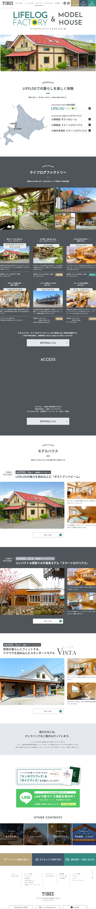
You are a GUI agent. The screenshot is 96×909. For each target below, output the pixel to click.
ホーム (14, 874)
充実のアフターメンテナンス (32, 884)
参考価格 (27, 878)
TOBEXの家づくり (30, 880)
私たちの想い (19, 3)
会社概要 (62, 878)
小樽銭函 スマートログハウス (66, 125)
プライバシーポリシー (79, 880)
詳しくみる (48, 535)
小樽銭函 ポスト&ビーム (64, 119)
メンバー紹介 (63, 876)
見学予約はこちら (48, 342)
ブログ (63, 3)
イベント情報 (76, 874)
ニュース (75, 878)
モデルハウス (49, 874)
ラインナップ (28, 876)
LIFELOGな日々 (48, 3)
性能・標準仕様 (29, 882)
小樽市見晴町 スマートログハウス (69, 131)
